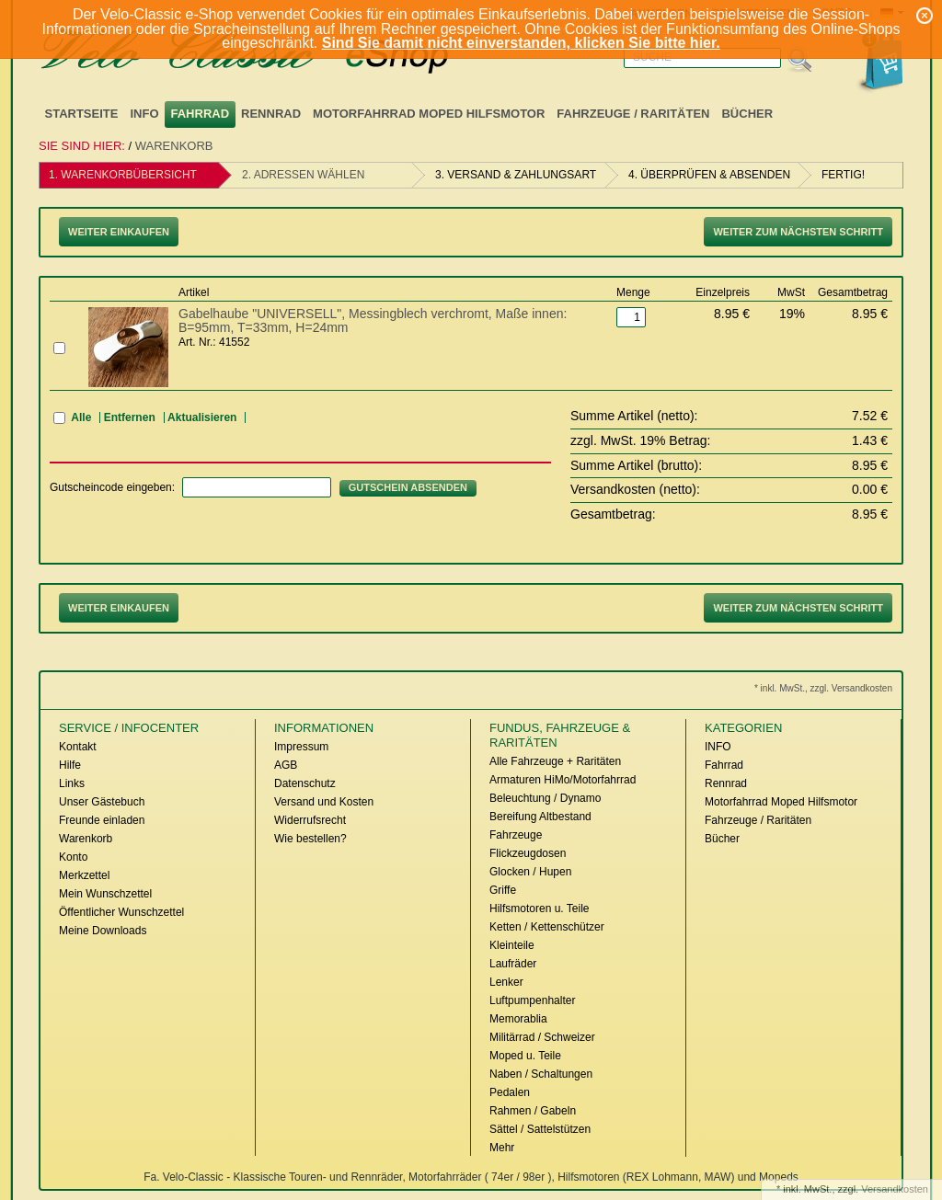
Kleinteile (511, 945)
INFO (144, 113)
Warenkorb (174, 146)
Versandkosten (894, 1188)
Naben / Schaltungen (540, 1074)
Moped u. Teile (525, 1055)
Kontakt (78, 746)
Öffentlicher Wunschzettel (121, 912)
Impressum (301, 746)
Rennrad (271, 113)
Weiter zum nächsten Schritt (798, 231)
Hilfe (70, 765)
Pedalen (509, 1092)
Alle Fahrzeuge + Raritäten (555, 761)
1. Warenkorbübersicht (123, 174)
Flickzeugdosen (527, 853)
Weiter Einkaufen (118, 231)
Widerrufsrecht (310, 820)
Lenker (506, 982)
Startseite (82, 113)
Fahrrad (200, 113)
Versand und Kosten (323, 801)
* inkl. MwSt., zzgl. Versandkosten (823, 688)
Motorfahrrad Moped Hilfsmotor (429, 113)
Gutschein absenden (408, 487)
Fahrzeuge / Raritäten (633, 113)
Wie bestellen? (310, 838)
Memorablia (518, 1018)
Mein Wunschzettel (105, 893)
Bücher (747, 113)
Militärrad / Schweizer (542, 1037)
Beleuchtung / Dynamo (545, 798)
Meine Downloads (102, 930)
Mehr (501, 1147)
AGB (285, 765)
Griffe (502, 890)
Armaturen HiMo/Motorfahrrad (562, 779)
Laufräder (512, 963)
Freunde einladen (101, 820)
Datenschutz (305, 783)
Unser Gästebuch (101, 801)
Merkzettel (84, 875)
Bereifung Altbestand (540, 816)
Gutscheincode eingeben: (112, 487)
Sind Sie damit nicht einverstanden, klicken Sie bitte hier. (521, 43)
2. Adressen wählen (303, 174)
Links (72, 783)
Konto (73, 857)
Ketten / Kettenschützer (546, 926)
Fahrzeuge (515, 835)
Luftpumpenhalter (532, 1000)
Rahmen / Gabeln (532, 1110)
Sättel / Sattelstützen (540, 1129)
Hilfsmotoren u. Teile (539, 908)
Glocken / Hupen (530, 871)
